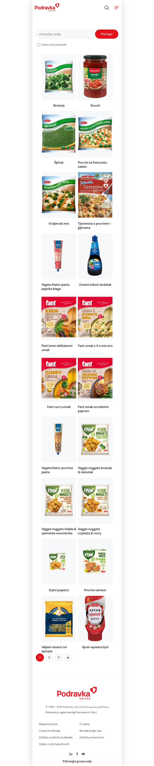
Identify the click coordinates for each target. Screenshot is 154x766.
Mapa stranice (48, 724)
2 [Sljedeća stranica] (49, 657)
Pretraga (106, 34)
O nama (84, 724)
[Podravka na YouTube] (83, 754)
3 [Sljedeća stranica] (58, 657)
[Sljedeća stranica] (68, 657)
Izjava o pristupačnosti (54, 744)
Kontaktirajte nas (90, 730)
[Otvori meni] (116, 7)
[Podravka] (47, 10)
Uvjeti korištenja (49, 730)
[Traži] (106, 7)
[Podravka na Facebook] (77, 754)
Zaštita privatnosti (91, 737)
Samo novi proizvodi (54, 44)
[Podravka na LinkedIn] (70, 754)
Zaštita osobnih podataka (56, 737)
